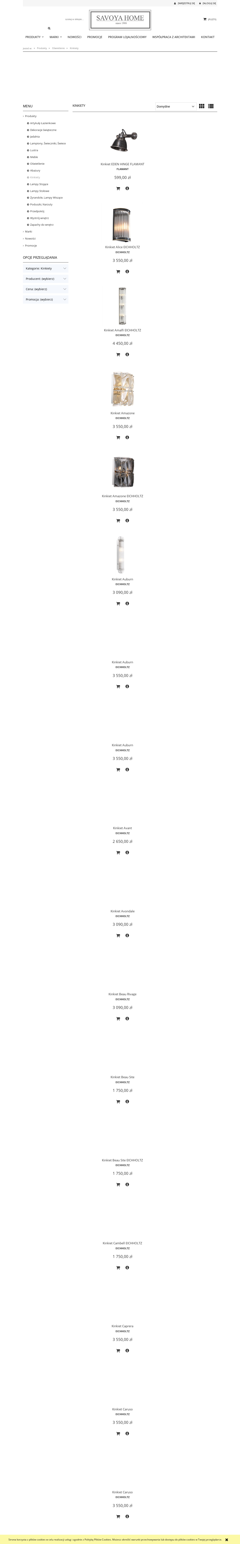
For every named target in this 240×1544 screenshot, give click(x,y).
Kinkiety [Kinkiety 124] (35, 177)
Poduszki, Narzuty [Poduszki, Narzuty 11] (41, 204)
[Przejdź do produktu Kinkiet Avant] (194, 315)
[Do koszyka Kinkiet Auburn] (190, 279)
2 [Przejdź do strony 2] (145, 1498)
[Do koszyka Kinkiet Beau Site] (190, 447)
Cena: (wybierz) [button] (36, 289)
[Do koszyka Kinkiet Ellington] (140, 969)
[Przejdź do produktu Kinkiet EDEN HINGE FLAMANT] (95, 140)
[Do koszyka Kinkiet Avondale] (90, 447)
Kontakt (173, 1519)
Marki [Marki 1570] (28, 231)
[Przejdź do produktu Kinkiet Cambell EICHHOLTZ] (145, 482)
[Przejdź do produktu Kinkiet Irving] (95, 1435)
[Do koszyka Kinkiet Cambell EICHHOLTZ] (140, 535)
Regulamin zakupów (82, 1532)
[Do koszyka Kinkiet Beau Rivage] (140, 447)
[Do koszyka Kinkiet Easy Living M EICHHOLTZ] (190, 797)
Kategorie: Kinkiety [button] (39, 268)
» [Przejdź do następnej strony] (152, 1498)
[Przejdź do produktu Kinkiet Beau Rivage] (145, 399)
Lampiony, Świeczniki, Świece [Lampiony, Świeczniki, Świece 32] (48, 143)
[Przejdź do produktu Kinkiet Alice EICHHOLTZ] (145, 140)
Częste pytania (79, 1523)
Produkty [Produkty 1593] (31, 116)
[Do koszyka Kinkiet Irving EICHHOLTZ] (140, 1483)
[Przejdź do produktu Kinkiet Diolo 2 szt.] (145, 745)
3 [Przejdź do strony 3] (149, 1498)
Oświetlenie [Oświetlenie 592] (37, 163)
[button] (100, 192)
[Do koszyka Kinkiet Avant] (190, 363)
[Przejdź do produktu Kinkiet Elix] (95, 920)
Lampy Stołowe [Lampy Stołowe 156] (39, 191)
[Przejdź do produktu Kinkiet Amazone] (95, 227)
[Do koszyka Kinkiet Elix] (90, 969)
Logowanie (126, 1519)
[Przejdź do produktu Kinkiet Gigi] (95, 1179)
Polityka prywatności (83, 1528)
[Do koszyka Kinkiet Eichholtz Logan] (90, 885)
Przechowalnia (128, 1528)
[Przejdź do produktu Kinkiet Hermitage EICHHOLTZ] (145, 1347)
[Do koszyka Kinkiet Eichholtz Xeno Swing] (190, 885)
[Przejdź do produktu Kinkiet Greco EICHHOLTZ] (95, 1347)
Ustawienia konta (129, 1532)
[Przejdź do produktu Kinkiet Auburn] (194, 227)
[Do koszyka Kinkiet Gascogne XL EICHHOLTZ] (140, 1056)
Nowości (30, 238)
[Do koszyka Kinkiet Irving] (90, 1483)
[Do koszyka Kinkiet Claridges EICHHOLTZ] (190, 622)
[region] (120, 75)
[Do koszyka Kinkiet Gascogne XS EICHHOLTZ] (140, 1144)
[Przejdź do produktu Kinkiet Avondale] (95, 399)
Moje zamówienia (129, 1523)
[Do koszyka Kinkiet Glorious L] (190, 1228)
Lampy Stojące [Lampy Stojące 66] (39, 184)
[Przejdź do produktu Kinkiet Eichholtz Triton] (145, 833)
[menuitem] (34, 37)
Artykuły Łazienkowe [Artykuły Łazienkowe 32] (43, 123)
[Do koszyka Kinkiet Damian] (90, 797)
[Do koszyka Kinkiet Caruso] (90, 622)
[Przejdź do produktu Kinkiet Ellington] (145, 920)
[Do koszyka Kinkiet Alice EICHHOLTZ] (140, 192)
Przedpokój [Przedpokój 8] (37, 211)
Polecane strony (177, 1523)
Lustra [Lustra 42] (34, 150)
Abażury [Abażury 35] (35, 170)
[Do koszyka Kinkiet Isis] (190, 1483)
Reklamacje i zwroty (33, 1532)
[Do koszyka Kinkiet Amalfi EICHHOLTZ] (190, 192)
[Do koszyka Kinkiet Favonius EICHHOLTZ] (90, 1056)
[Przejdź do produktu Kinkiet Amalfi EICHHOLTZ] (194, 140)
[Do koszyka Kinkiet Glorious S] (140, 1312)
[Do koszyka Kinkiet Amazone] (90, 279)
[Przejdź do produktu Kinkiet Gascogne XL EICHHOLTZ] (145, 1004)
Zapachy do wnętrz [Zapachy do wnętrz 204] (42, 224)
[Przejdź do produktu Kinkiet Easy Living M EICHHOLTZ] (194, 745)
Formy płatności (31, 1523)
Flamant (95, 172)
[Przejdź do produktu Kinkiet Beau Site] (194, 399)
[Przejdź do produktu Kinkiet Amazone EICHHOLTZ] (145, 227)
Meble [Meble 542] (34, 157)
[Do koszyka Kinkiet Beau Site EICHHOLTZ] (90, 535)
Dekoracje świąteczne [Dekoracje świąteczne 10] (43, 130)
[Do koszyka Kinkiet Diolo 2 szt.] (140, 797)
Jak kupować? (79, 1519)
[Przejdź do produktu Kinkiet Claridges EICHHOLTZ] (194, 570)
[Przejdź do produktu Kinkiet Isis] (194, 1435)
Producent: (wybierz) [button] (40, 279)
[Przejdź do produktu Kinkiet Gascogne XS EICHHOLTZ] (145, 1092)
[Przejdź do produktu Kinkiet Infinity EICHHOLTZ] (194, 1347)
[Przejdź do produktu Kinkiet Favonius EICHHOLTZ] (95, 1004)
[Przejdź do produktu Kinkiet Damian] (95, 745)
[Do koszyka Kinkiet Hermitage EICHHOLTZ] (140, 1399)
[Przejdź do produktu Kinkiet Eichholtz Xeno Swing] (194, 833)
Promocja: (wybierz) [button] (39, 299)
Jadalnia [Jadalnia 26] (35, 136)
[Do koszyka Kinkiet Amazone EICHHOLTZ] (140, 279)
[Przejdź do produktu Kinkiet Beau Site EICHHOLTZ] (95, 482)
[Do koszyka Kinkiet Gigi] (90, 1228)
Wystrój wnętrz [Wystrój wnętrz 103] (39, 218)
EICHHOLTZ (145, 168)
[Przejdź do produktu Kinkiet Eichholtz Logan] (95, 833)
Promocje (31, 245)
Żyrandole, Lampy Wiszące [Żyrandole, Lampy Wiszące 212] (46, 197)
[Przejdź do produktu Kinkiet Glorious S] (145, 1263)
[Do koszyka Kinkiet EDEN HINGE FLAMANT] (90, 192)
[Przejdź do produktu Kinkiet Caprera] (194, 482)
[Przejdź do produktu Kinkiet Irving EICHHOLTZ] (145, 1435)
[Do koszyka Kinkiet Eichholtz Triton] (140, 885)
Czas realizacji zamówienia (37, 1519)
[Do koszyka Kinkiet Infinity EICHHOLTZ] (190, 1399)
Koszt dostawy (30, 1528)
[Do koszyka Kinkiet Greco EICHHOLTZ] (90, 1399)
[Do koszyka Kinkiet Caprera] (190, 535)
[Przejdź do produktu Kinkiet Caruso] (95, 570)
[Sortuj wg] (176, 106)
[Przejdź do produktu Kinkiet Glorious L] (194, 1179)
